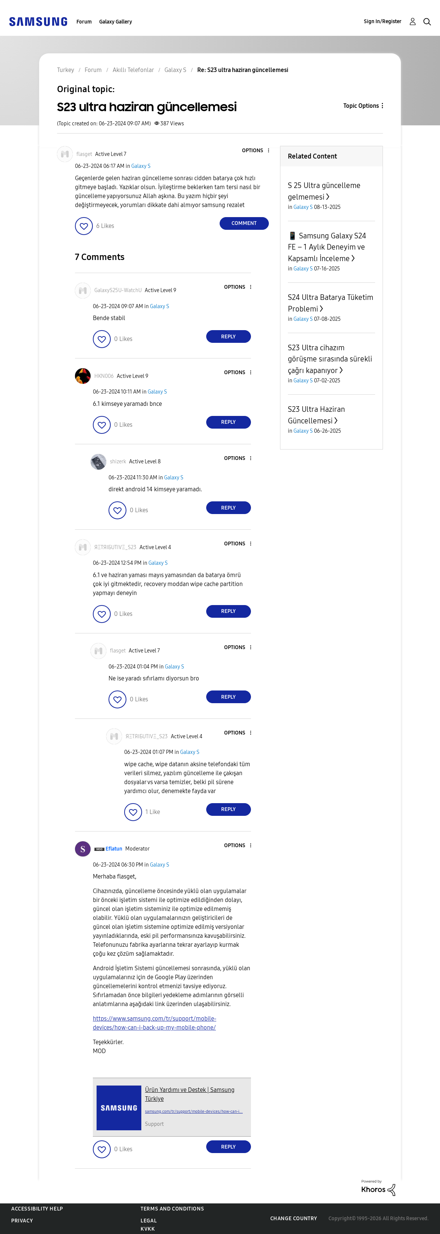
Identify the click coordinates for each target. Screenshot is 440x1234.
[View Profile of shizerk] (118, 461)
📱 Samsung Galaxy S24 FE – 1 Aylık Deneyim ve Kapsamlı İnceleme (327, 247)
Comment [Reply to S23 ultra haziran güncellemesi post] (244, 223)
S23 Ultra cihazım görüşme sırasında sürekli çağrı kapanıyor (330, 359)
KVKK (148, 1229)
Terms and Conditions (172, 1209)
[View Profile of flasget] (84, 154)
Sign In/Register (383, 21)
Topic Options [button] (361, 105)
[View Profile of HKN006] (104, 376)
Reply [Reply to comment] (228, 336)
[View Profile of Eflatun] (114, 849)
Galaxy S (141, 166)
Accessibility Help (37, 1209)
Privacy (22, 1221)
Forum (84, 22)
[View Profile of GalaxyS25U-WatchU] (118, 290)
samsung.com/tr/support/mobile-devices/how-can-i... (194, 1111)
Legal (149, 1221)
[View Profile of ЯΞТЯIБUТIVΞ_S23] (115, 547)
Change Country (293, 1218)
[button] (256, 150)
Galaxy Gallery (115, 22)
